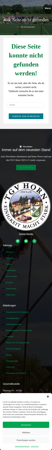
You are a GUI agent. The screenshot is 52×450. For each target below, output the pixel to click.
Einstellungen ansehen (26, 440)
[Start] (17, 27)
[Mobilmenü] (46, 8)
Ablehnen (26, 432)
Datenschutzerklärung (22, 446)
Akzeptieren (26, 425)
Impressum (34, 446)
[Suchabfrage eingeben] (25, 105)
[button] (47, 396)
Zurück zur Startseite (26, 116)
